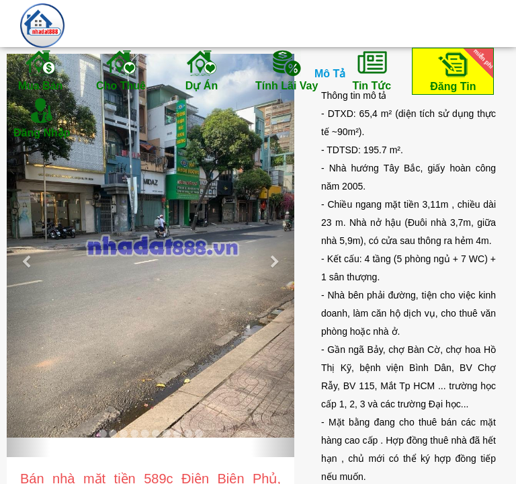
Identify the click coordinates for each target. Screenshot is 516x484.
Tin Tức (371, 69)
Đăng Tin (459, 70)
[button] (28, 255)
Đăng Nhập (42, 116)
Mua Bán (40, 69)
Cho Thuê (121, 69)
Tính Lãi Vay (286, 69)
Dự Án (201, 69)
